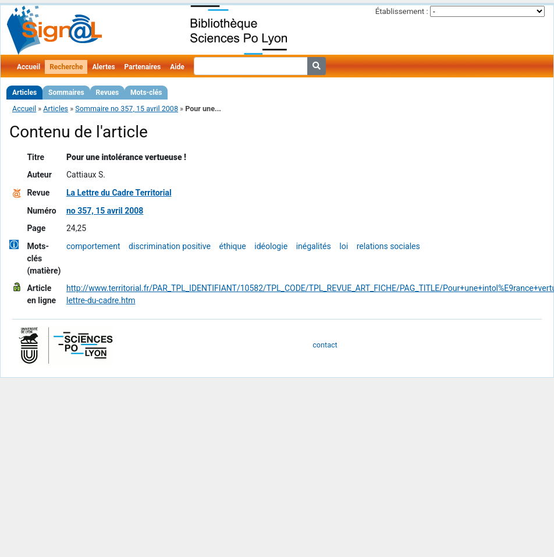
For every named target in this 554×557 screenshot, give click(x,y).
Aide (177, 67)
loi (343, 246)
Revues (107, 92)
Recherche (66, 67)
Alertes (103, 67)
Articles (24, 92)
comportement (93, 246)
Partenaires (143, 67)
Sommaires (66, 92)
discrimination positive (170, 246)
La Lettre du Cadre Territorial (119, 192)
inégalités (313, 246)
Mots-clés (146, 92)
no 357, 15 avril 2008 (104, 210)
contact (324, 344)
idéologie (270, 246)
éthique (232, 246)
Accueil (28, 67)
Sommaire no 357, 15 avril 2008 (126, 108)
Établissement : (401, 11)
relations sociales (388, 246)
